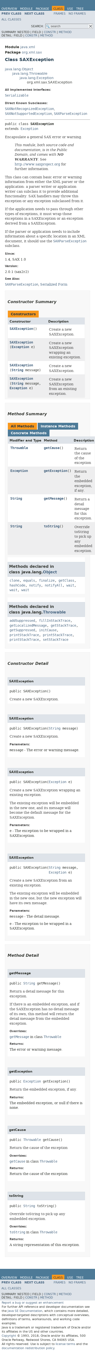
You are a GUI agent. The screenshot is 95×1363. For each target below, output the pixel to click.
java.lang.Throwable (30, 74)
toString (51, 526)
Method (65, 32)
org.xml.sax (32, 52)
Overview (9, 8)
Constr (50, 32)
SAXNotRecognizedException (29, 109)
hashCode (17, 585)
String (17, 370)
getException (55, 471)
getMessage (53, 498)
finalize (47, 580)
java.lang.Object (19, 69)
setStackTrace (55, 640)
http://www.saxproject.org (37, 164)
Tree (80, 8)
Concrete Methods (29, 433)
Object (50, 572)
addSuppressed (22, 621)
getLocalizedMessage (28, 625)
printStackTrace (24, 635)
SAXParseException (70, 114)
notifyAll (53, 585)
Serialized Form (53, 284)
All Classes (11, 19)
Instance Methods (58, 426)
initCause (48, 630)
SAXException (21, 329)
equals (29, 580)
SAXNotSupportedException (28, 114)
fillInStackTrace (54, 621)
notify (35, 585)
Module (26, 8)
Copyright (9, 1335)
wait (70, 585)
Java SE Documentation (25, 1311)
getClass (66, 580)
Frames (60, 13)
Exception (29, 129)
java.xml (27, 47)
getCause (51, 448)
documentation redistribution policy (28, 1348)
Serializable (16, 95)
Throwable (19, 448)
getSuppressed (22, 630)
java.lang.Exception (37, 78)
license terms (65, 1344)
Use (70, 8)
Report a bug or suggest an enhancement (33, 1302)
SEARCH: (37, 26)
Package (42, 8)
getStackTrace (63, 625)
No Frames (77, 13)
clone (14, 580)
